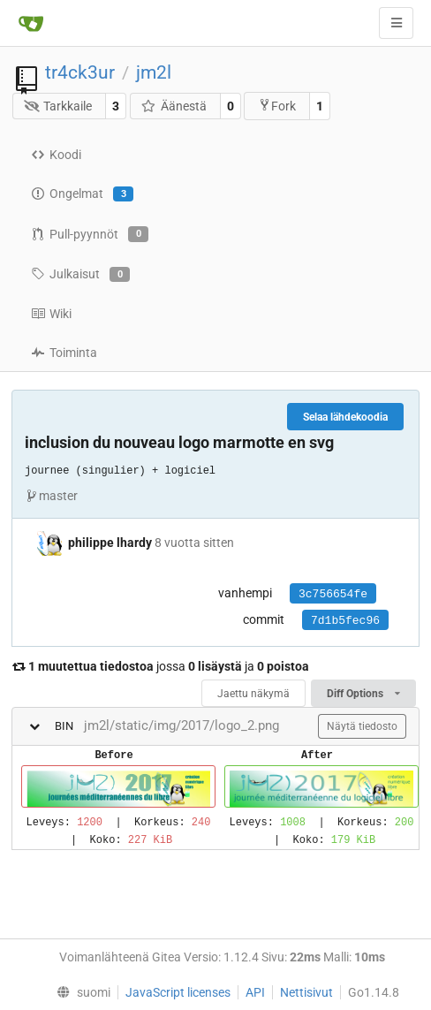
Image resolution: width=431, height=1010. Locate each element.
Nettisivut (306, 992)
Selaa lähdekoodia (345, 417)
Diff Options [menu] (363, 693)
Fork (277, 105)
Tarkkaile (58, 106)
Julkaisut (80, 275)
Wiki (51, 314)
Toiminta (64, 353)
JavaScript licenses (178, 992)
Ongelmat (82, 194)
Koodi (56, 155)
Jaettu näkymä (253, 693)
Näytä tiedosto (362, 726)
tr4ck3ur (80, 72)
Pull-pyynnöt (89, 234)
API (255, 992)
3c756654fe (333, 594)
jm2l (153, 72)
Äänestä (173, 106)
